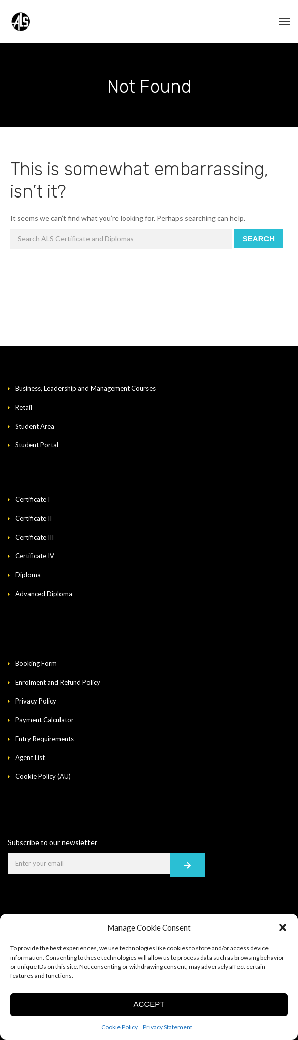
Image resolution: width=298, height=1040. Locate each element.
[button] (283, 927)
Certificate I (32, 499)
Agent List (30, 757)
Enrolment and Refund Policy (57, 682)
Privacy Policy (35, 701)
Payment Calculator (44, 720)
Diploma (28, 575)
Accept (149, 1004)
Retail (23, 407)
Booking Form (36, 663)
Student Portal (36, 445)
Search (259, 238)
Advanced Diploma (43, 593)
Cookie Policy (119, 1027)
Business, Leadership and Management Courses (85, 388)
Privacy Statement (167, 1027)
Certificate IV (34, 556)
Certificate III (34, 537)
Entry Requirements (44, 739)
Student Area (34, 426)
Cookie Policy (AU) (43, 776)
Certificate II (33, 518)
